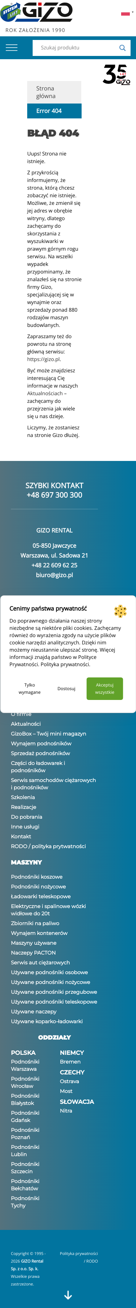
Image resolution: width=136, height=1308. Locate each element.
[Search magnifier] (123, 48)
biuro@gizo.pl (54, 575)
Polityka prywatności (65, 664)
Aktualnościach (45, 393)
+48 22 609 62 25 (54, 565)
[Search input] (78, 48)
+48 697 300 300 (54, 495)
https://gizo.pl (43, 359)
